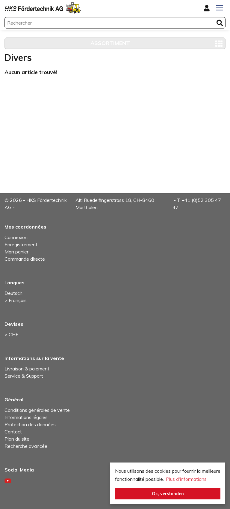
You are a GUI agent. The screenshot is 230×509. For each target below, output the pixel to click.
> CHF (11, 334)
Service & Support (23, 376)
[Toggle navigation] (219, 7)
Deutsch (13, 293)
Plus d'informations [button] (186, 479)
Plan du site (16, 439)
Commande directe (24, 259)
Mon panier (16, 252)
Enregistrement (20, 244)
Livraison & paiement (26, 369)
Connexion (16, 237)
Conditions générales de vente (37, 410)
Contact (13, 432)
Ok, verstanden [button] (168, 493)
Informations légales (26, 417)
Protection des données (30, 424)
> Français (15, 300)
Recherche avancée (25, 446)
